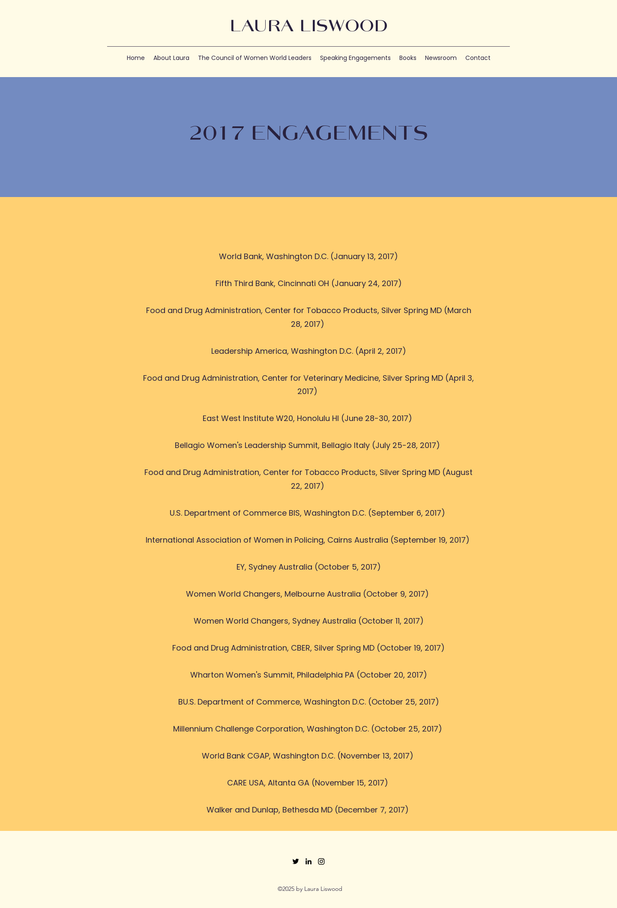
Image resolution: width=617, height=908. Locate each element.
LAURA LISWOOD (309, 27)
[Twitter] (295, 861)
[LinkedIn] (308, 861)
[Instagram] (321, 861)
